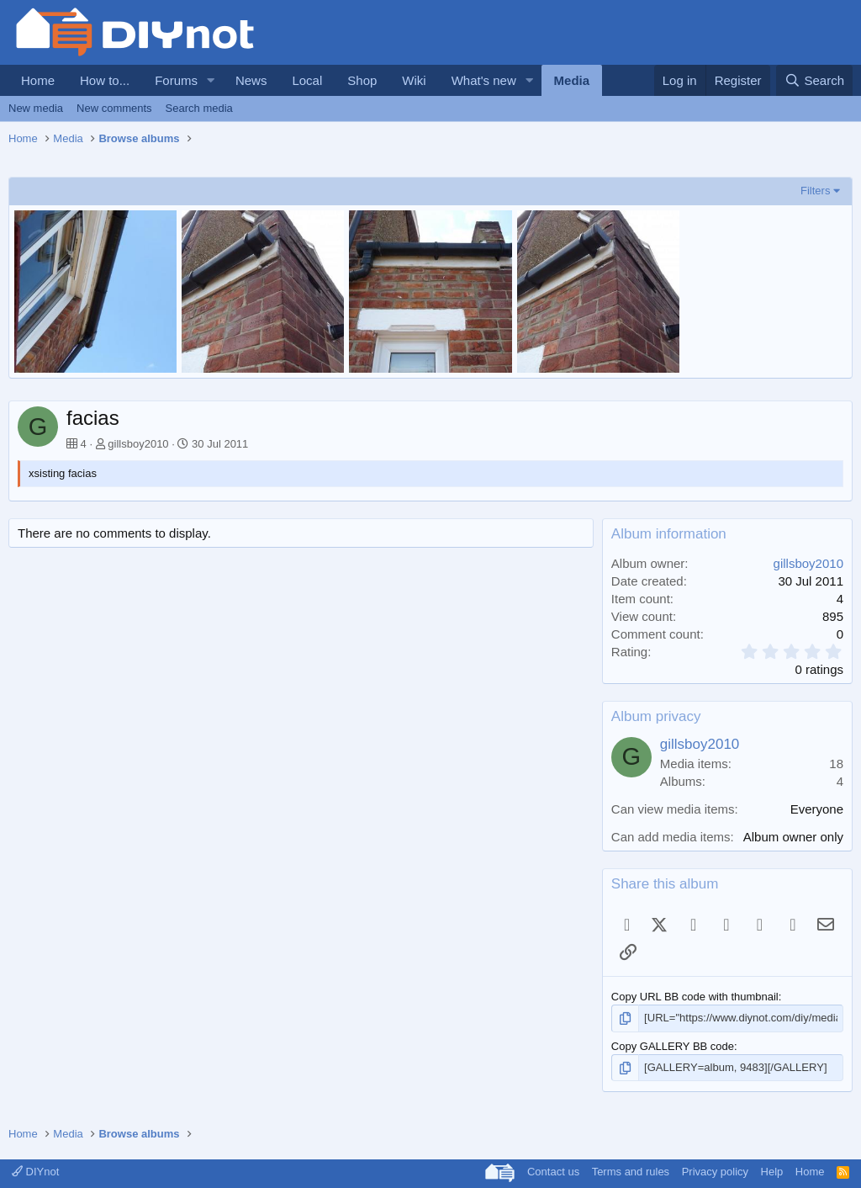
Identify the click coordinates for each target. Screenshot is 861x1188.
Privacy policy (715, 1171)
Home (38, 80)
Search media (199, 108)
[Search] (814, 80)
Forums (176, 80)
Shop (362, 80)
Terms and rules (630, 1171)
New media (35, 108)
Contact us (553, 1171)
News (251, 80)
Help (772, 1171)
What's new (484, 80)
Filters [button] (815, 190)
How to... (104, 80)
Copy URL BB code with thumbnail (695, 996)
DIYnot (35, 1171)
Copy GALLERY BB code (672, 1046)
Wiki (413, 80)
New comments (114, 108)
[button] (211, 80)
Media (572, 80)
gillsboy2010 (138, 444)
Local (307, 80)
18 (836, 763)
